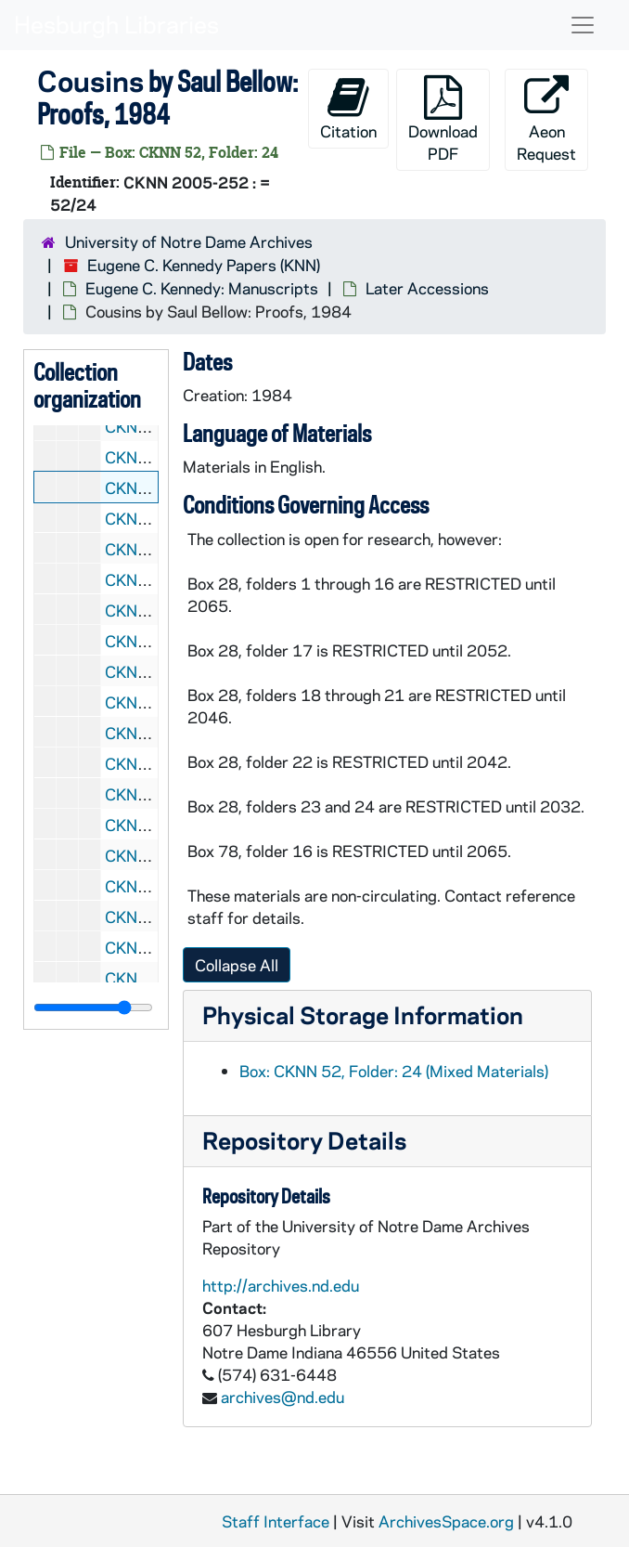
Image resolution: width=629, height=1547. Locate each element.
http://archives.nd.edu (280, 1285)
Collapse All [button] (236, 965)
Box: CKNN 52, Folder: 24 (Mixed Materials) (393, 1070)
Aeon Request (546, 119)
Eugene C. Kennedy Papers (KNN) (203, 264)
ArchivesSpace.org (446, 1521)
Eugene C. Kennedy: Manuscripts (201, 288)
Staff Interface (275, 1521)
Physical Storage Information (362, 1014)
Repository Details (304, 1139)
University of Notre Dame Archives (189, 241)
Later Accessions (427, 288)
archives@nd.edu (282, 1396)
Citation (348, 108)
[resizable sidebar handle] (93, 1007)
